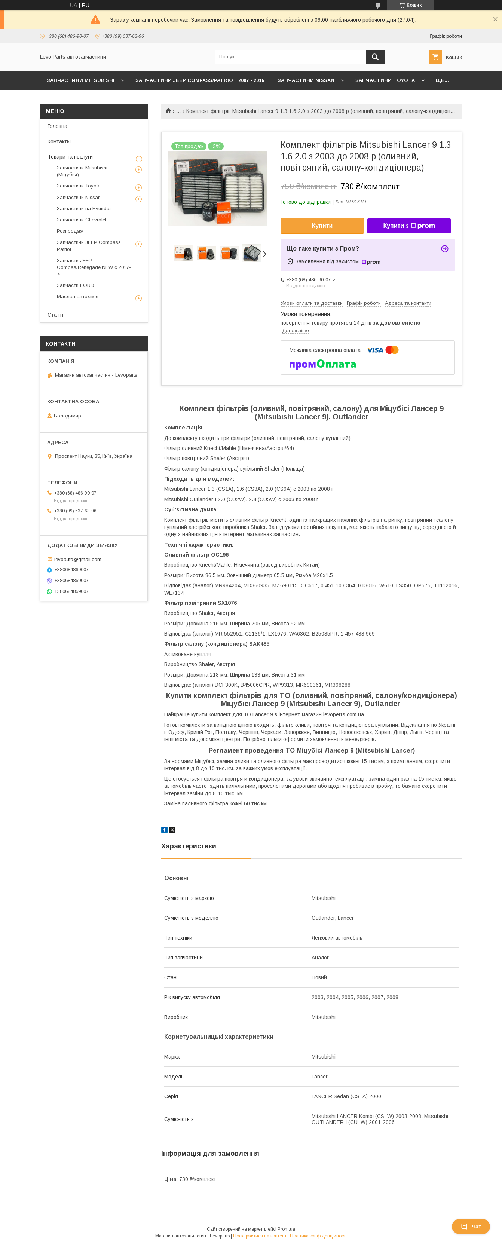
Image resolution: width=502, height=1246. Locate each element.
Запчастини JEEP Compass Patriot (89, 245)
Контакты (59, 141)
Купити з (409, 226)
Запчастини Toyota (385, 80)
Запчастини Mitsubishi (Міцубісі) (82, 171)
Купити (322, 226)
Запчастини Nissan (306, 80)
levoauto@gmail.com (77, 559)
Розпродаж (70, 231)
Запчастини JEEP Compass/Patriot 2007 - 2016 (199, 80)
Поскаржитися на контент (260, 1236)
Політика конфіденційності (318, 1236)
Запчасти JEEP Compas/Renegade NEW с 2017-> (94, 267)
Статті (55, 315)
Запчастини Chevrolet (81, 220)
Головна (57, 126)
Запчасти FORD (75, 285)
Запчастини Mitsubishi (80, 80)
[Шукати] (375, 57)
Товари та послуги (70, 157)
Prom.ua (286, 1229)
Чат (471, 1226)
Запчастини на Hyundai (84, 208)
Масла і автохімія (77, 296)
